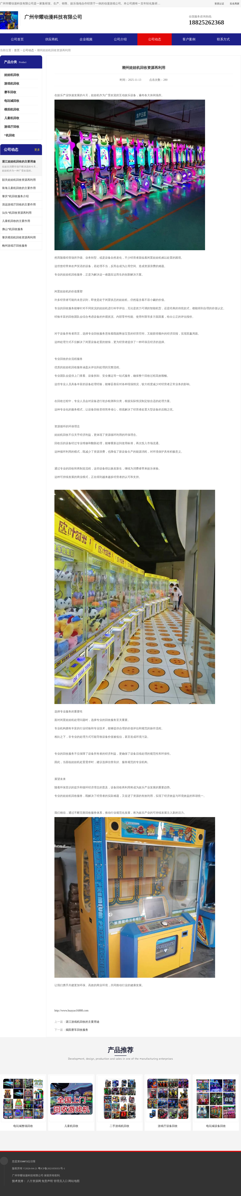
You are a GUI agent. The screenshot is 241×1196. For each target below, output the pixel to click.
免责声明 (47, 1181)
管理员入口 (61, 1181)
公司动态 (154, 39)
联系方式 (223, 39)
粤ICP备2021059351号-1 (51, 1168)
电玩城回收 (11, 100)
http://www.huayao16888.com (71, 1010)
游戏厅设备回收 (168, 1126)
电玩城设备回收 (216, 1126)
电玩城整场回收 (23, 1126)
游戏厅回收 (11, 126)
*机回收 (9, 135)
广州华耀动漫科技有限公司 (27, 1175)
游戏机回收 (11, 83)
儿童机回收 (11, 118)
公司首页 (17, 39)
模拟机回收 (11, 109)
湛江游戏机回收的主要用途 (82, 1021)
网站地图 (74, 1181)
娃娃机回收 (11, 75)
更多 (37, 149)
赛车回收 (10, 92)
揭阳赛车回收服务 (77, 1029)
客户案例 (189, 39)
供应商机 (51, 39)
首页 (17, 50)
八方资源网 (34, 1181)
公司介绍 (120, 39)
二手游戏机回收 (119, 1126)
